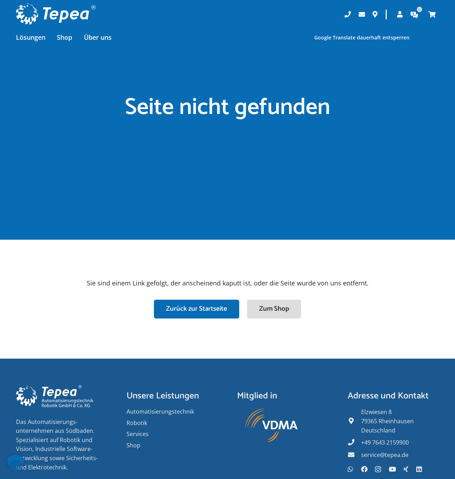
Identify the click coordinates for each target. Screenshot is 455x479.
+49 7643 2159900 (385, 442)
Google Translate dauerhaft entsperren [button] (361, 37)
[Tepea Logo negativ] (56, 14)
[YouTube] (392, 469)
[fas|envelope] (354, 455)
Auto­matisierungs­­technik (160, 411)
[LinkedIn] (419, 469)
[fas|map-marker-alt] (354, 421)
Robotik (137, 423)
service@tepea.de (384, 455)
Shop (133, 445)
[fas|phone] (354, 442)
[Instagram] (378, 469)
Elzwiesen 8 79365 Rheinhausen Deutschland (387, 421)
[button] (15, 463)
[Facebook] (364, 469)
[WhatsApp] (350, 469)
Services (138, 434)
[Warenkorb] (432, 14)
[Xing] (405, 469)
